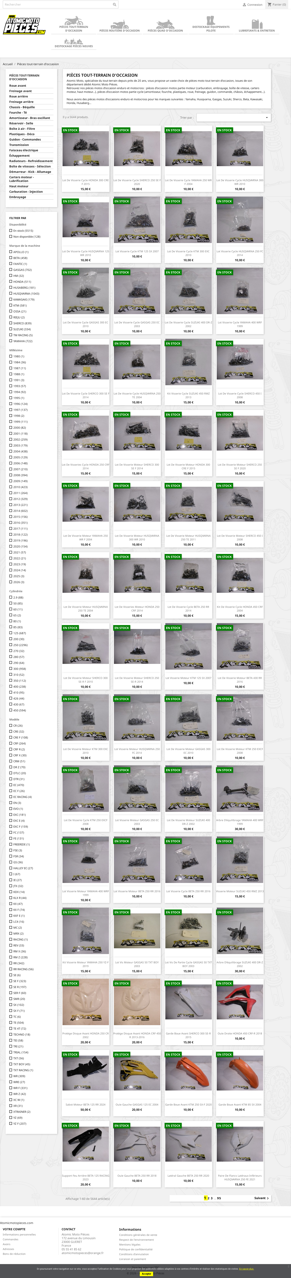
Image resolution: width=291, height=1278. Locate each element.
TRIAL (20, 1052)
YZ (17, 1117)
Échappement (19, 156)
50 (18, 603)
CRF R (19, 749)
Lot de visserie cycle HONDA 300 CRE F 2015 (85, 182)
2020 (20, 546)
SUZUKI (22, 329)
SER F (19, 993)
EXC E (19, 820)
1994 (19, 392)
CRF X (20, 755)
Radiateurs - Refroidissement (31, 161)
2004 (20, 451)
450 (19, 710)
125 (19, 633)
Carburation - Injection (26, 192)
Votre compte (14, 1229)
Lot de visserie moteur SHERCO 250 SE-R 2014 (137, 679)
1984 (19, 362)
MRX (18, 933)
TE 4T (19, 1028)
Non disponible (26, 236)
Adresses (8, 1249)
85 (18, 627)
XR (18, 1106)
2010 (20, 487)
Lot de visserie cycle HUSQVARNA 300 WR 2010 (239, 182)
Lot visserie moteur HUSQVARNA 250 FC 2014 (137, 750)
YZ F (19, 1123)
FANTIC (20, 264)
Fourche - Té (18, 113)
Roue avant (17, 86)
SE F (19, 981)
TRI (18, 1046)
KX (18, 904)
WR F (20, 1088)
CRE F (20, 737)
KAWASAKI (24, 299)
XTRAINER (21, 1112)
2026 (18, 582)
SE (17, 975)
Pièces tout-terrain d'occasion (73, 24)
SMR (19, 999)
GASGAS (22, 270)
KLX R (20, 898)
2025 (18, 576)
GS (18, 862)
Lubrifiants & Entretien (257, 25)
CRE (18, 731)
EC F (19, 791)
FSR (18, 856)
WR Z (19, 1094)
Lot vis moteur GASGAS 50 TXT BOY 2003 (137, 964)
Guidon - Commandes (25, 139)
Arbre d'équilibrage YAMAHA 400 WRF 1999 (239, 822)
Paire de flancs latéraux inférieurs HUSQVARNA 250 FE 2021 (240, 1177)
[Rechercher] (60, 4)
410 (18, 692)
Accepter (146, 1274)
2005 (20, 457)
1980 (18, 356)
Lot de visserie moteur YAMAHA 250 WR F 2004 (85, 537)
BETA (20, 258)
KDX (19, 892)
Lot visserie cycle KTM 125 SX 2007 (137, 251)
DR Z (19, 767)
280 (18, 657)
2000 (19, 427)
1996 (20, 404)
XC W (18, 1100)
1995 (18, 398)
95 (219, 1198)
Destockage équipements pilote (211, 24)
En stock (23, 230)
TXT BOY (21, 1064)
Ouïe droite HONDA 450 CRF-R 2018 (240, 1033)
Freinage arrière (21, 102)
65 (17, 615)
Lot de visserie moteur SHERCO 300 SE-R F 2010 (85, 679)
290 (18, 663)
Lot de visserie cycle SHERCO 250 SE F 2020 (137, 182)
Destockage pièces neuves (74, 41)
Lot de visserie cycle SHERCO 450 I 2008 (239, 395)
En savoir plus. (246, 1269)
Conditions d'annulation (134, 1254)
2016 (20, 522)
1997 (20, 410)
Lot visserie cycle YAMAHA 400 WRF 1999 (240, 324)
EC (18, 785)
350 (19, 680)
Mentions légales (129, 1244)
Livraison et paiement (132, 1259)
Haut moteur (18, 186)
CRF (19, 743)
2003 (20, 445)
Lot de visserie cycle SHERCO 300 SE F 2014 (85, 395)
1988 (18, 374)
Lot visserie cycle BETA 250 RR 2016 (188, 891)
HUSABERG (24, 287)
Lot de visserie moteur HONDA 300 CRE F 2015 (188, 466)
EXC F (20, 826)
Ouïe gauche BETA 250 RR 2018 (136, 1175)
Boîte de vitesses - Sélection (30, 166)
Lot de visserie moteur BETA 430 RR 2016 (240, 679)
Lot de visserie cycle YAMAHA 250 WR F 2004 (188, 182)
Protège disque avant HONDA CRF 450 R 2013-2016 (137, 1035)
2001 (20, 433)
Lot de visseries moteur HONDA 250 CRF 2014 (137, 608)
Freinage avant (20, 91)
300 (19, 669)
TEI (18, 1040)
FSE (17, 850)
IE (17, 880)
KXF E (19, 915)
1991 (18, 380)
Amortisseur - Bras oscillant (29, 118)
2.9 (18, 597)
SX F (19, 1011)
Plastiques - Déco (22, 134)
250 (20, 645)
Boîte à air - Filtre (22, 129)
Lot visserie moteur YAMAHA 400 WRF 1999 (85, 893)
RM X (19, 951)
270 (18, 651)
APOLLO (21, 252)
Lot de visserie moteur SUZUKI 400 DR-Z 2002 (188, 822)
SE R (19, 987)
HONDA (22, 281)
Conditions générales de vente (138, 1235)
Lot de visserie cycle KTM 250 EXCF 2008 (85, 822)
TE (18, 1022)
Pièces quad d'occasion (165, 25)
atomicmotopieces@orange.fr (83, 1253)
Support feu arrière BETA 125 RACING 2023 (85, 1177)
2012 (20, 499)
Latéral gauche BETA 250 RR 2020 (188, 1175)
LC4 (18, 921)
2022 (19, 558)
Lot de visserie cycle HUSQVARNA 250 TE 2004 (137, 395)
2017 (20, 528)
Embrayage (17, 197)
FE (18, 838)
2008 (20, 475)
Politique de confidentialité (136, 1249)
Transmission (19, 145)
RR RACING (23, 969)
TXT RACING (23, 1070)
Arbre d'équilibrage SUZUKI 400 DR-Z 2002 (240, 964)
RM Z (20, 957)
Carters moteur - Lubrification (21, 179)
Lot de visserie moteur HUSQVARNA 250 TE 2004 (85, 608)
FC (18, 832)
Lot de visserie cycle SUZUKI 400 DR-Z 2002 (188, 324)
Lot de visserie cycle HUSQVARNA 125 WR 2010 (85, 253)
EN (17, 803)
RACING (20, 939)
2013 (20, 505)
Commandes (10, 1239)
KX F (19, 910)
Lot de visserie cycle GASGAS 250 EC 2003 (137, 324)
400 (19, 686)
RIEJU (19, 317)
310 (18, 675)
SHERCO (22, 323)
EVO (18, 809)
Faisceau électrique (23, 150)
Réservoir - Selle (21, 123)
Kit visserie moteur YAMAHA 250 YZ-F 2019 (86, 964)
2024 (19, 570)
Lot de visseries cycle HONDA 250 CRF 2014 (85, 466)
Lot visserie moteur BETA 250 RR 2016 (137, 891)
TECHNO (21, 1034)
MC (17, 927)
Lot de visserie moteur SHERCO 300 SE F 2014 (137, 466)
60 (18, 609)
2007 (20, 469)
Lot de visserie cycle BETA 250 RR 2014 (188, 608)
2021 (19, 552)
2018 (20, 534)
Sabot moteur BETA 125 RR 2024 (85, 1104)
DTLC (19, 773)
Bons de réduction (14, 1254)
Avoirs (6, 1244)
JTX (18, 886)
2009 (20, 481)
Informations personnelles (19, 1234)
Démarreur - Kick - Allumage (30, 172)
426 (18, 698)
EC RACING (22, 797)
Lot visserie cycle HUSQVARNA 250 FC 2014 (240, 253)
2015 (20, 517)
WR (19, 1076)
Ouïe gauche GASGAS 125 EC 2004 (137, 1104)
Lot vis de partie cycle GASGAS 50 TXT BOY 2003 (188, 964)
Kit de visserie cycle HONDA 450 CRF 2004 (240, 608)
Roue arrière (18, 96)
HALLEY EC (23, 868)
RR (18, 963)
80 (17, 621)
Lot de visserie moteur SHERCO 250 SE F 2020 (240, 466)
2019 (20, 540)
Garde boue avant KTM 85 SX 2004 (239, 1104)
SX (18, 1005)
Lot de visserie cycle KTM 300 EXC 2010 (188, 253)
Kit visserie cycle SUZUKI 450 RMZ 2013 (188, 395)
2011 (20, 493)
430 (18, 704)
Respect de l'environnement (136, 1239)
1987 (19, 368)
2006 (20, 463)
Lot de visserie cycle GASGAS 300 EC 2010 (85, 324)
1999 (20, 421)
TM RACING (23, 335)
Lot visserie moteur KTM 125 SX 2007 (188, 678)
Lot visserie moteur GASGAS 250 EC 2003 (137, 822)
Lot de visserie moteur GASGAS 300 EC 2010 (188, 750)
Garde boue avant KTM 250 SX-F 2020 (188, 1104)
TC (17, 1016)
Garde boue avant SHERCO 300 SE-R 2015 (188, 1035)
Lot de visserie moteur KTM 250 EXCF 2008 (240, 750)
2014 (20, 511)
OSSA (19, 311)
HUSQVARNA (26, 293)
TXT (18, 1058)
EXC (19, 814)
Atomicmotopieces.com (16, 1223)
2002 (20, 439)
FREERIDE (21, 844)
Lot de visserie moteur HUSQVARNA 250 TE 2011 (188, 537)
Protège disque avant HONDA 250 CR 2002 (85, 1035)
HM (18, 276)
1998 (18, 416)
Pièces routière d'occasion (119, 25)
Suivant (262, 1198)
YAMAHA (22, 341)
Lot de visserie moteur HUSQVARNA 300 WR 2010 (137, 537)
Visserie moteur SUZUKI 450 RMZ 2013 (240, 891)
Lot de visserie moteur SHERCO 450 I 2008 (240, 537)
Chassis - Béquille (22, 107)
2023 (19, 564)
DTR (18, 779)
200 (18, 639)
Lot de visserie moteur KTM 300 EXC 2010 (85, 750)
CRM (19, 761)
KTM (20, 305)
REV (18, 945)
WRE (19, 1082)
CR (18, 725)
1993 (19, 386)
